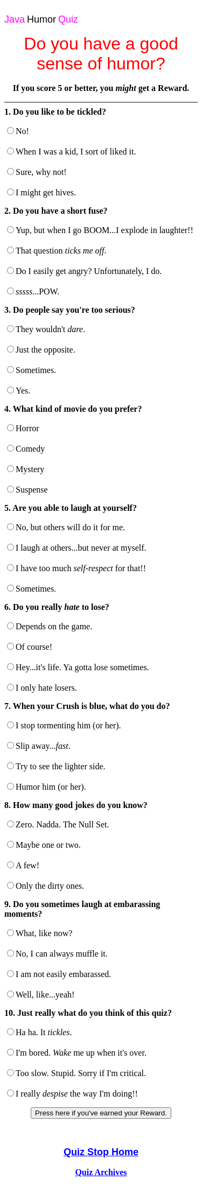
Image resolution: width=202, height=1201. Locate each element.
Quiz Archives (101, 1172)
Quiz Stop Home (101, 1152)
